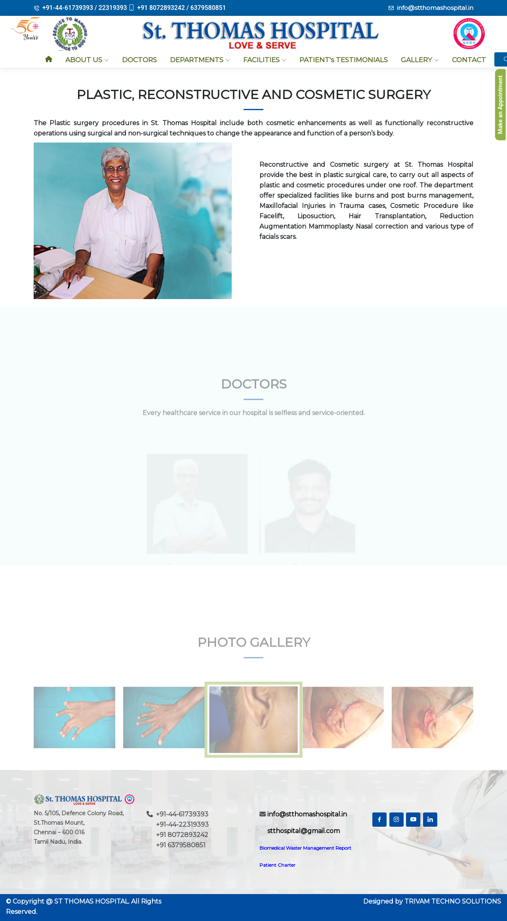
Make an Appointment (500, 104)
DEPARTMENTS (200, 60)
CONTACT (469, 60)
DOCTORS (139, 60)
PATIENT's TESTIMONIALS (343, 60)
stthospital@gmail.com (303, 831)
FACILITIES (264, 60)
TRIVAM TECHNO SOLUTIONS (452, 901)
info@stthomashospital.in (433, 7)
